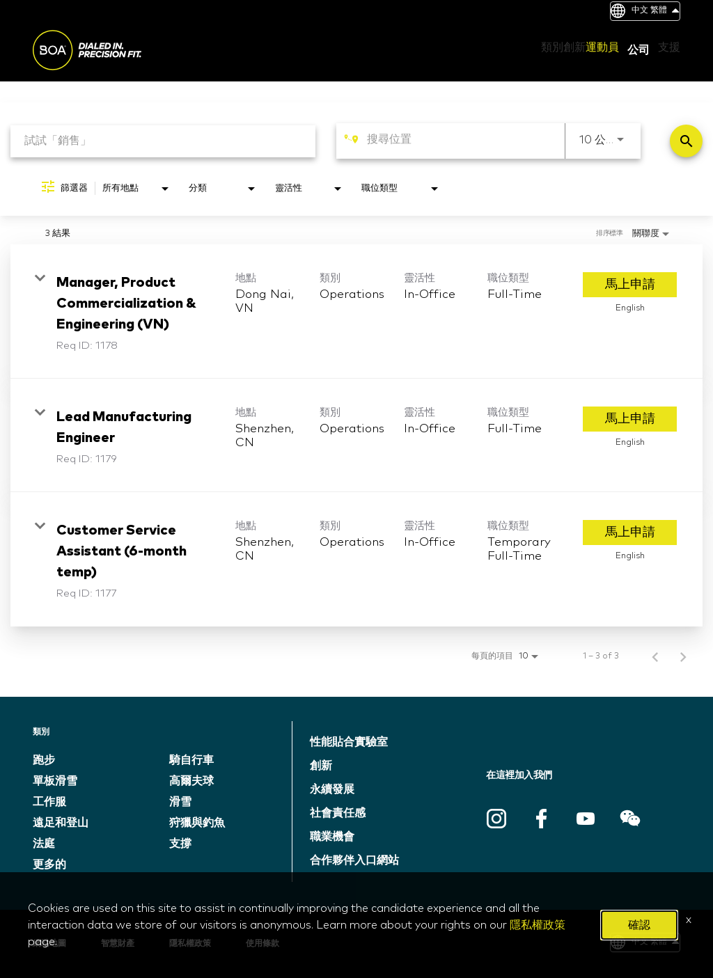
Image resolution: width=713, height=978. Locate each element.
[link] (356, 311)
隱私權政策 (190, 944)
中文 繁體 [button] (655, 10)
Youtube (585, 818)
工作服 (49, 801)
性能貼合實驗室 (349, 742)
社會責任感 (338, 813)
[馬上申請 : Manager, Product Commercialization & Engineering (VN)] (630, 284)
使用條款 (262, 944)
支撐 (180, 843)
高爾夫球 (191, 781)
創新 (321, 765)
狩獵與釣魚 (197, 822)
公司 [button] (638, 50)
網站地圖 (49, 944)
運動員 (602, 47)
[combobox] (162, 141)
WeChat (630, 818)
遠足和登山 (60, 822)
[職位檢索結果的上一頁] (655, 656)
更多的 (49, 864)
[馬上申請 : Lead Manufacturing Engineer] (630, 419)
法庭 (44, 843)
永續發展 (332, 789)
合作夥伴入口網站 (354, 860)
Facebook (541, 818)
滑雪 (180, 801)
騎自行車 (191, 760)
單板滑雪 (55, 781)
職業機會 (332, 836)
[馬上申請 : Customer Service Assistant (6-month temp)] (630, 532)
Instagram (496, 818)
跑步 (44, 760)
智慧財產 (117, 944)
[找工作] (686, 141)
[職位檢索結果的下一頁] (683, 656)
